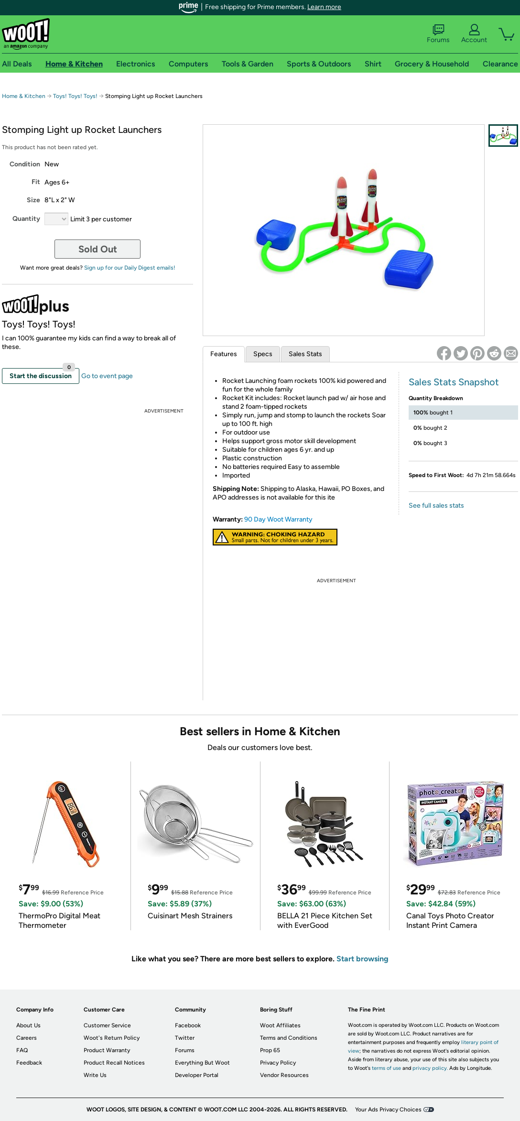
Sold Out (97, 249)
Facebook (188, 1025)
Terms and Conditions (288, 1037)
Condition (25, 164)
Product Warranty (107, 1050)
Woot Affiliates (280, 1025)
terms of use (386, 1068)
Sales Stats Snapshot (454, 382)
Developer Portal (196, 1075)
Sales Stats (305, 354)
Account (474, 34)
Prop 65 (270, 1050)
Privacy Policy (278, 1062)
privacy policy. (430, 1068)
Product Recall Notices (114, 1062)
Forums (438, 34)
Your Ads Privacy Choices (388, 1109)
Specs (262, 354)
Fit (36, 182)
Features (223, 354)
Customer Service (107, 1025)
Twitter (185, 1037)
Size (33, 200)
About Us (28, 1025)
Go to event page (107, 376)
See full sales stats (436, 505)
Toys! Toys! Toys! (75, 96)
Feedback (29, 1062)
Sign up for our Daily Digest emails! (129, 267)
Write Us (95, 1075)
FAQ (22, 1050)
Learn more (324, 7)
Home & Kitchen (23, 96)
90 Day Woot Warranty (278, 519)
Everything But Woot (202, 1062)
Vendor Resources (284, 1075)
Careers (26, 1037)
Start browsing (362, 958)
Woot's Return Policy (112, 1037)
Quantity (26, 219)
